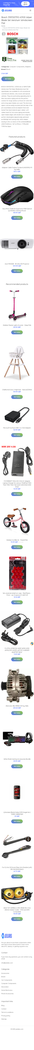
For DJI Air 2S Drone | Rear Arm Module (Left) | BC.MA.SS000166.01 (17, 868)
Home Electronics (6, 990)
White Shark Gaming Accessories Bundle (17, 759)
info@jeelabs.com (7, 963)
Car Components (6, 980)
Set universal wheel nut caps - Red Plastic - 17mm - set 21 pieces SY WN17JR (17, 594)
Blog (2, 1005)
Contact (3, 1009)
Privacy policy (5, 1016)
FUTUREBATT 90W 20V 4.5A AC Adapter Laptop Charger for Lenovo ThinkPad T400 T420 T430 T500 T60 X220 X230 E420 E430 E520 (17, 484)
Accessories (5, 973)
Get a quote (25, 3)
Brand (3, 977)
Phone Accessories (7, 993)
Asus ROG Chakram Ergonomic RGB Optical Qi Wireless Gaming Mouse (17, 210)
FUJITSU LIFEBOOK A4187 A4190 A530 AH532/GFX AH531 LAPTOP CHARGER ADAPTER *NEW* (17, 650)
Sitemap (4, 1019)
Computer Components (17, 67)
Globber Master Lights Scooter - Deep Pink (17, 325)
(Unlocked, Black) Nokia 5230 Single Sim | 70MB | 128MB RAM (17, 813)
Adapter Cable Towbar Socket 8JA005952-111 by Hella (17, 168)
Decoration (5, 987)
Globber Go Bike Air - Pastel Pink (17, 540)
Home (3, 26)
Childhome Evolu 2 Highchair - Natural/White (17, 390)
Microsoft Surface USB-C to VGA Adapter (17, 428)
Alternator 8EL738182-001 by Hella (17, 706)
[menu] (30, 10)
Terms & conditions (7, 1012)
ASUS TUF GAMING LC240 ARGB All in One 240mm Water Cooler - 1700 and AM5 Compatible (17, 910)
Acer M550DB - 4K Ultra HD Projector (17, 264)
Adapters (28, 67)
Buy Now (8, 79)
